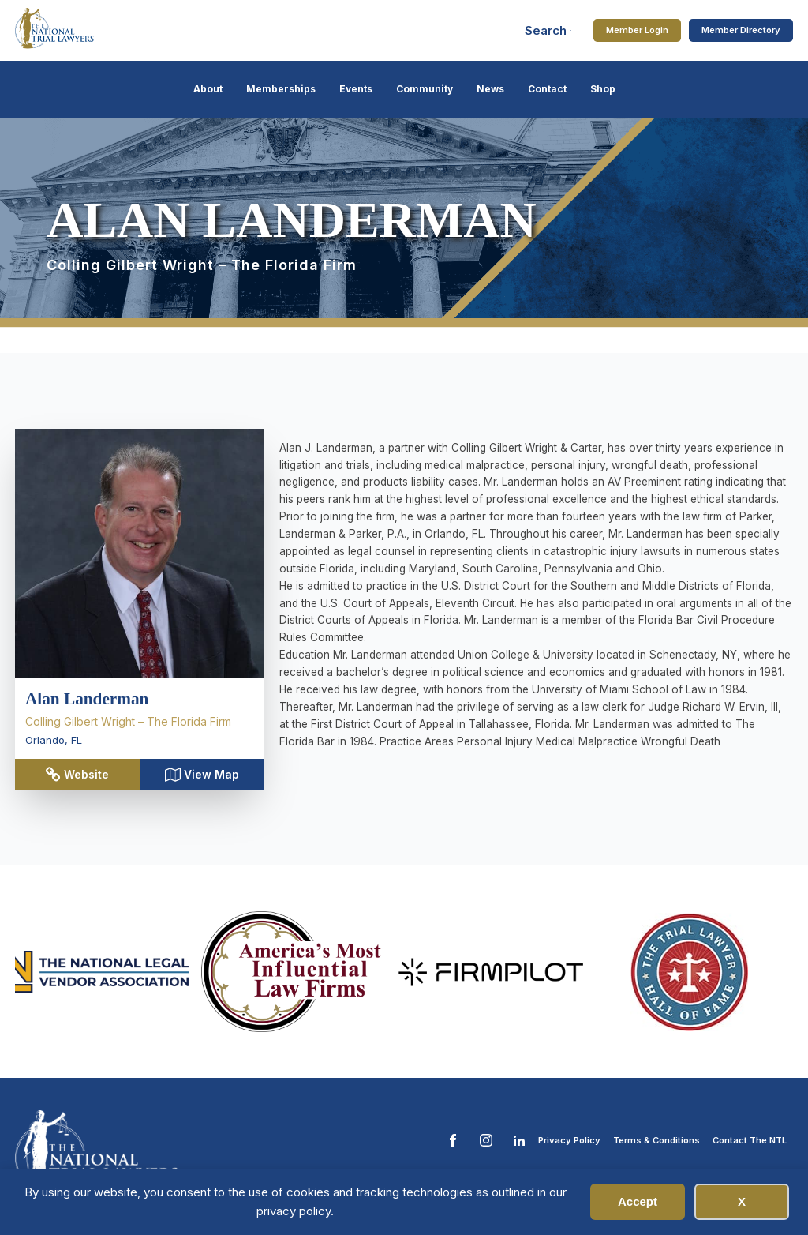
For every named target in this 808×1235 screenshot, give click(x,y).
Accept (637, 1201)
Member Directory (740, 30)
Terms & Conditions (656, 1140)
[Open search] (548, 30)
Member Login (637, 30)
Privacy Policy (569, 1140)
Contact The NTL (750, 1140)
